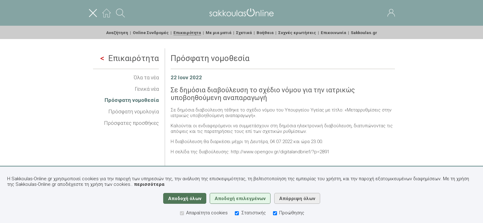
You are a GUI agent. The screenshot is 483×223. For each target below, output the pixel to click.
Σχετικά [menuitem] (244, 32)
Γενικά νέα (147, 89)
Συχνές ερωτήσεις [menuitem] (297, 32)
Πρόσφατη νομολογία (133, 111)
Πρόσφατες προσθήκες (131, 123)
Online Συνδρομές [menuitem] (151, 32)
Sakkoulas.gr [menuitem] (364, 32)
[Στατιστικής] (237, 213)
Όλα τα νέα (146, 77)
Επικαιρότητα (129, 58)
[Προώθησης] (275, 213)
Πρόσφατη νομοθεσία (132, 100)
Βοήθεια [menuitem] (265, 32)
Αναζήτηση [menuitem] (117, 32)
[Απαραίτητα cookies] (182, 213)
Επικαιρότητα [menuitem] (187, 32)
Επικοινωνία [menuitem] (333, 32)
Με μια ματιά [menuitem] (218, 32)
